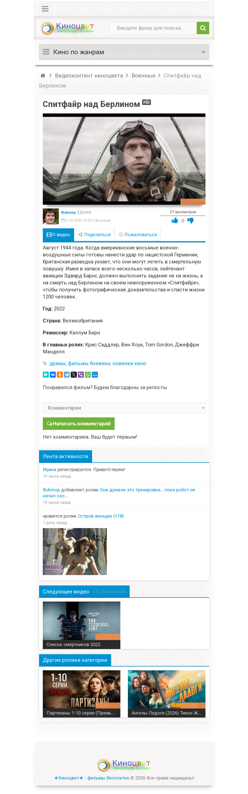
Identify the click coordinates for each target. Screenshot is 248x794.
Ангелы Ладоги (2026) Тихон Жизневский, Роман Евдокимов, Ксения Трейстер (168, 713)
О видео (58, 234)
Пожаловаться (138, 234)
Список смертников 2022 (73, 644)
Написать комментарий (81, 423)
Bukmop (68, 212)
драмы (58, 363)
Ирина (49, 469)
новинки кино (129, 363)
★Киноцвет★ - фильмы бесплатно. (92, 778)
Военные (103, 220)
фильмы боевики (89, 363)
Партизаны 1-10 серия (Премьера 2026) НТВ (83, 713)
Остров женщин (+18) (101, 516)
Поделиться (94, 234)
